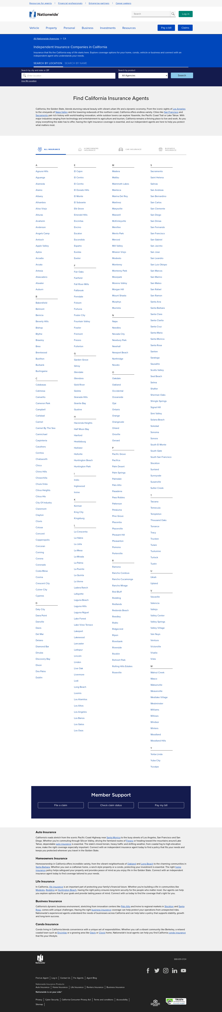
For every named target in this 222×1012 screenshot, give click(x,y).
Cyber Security (52, 999)
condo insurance (177, 932)
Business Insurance (116, 987)
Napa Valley (61, 112)
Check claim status (117, 806)
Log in (185, 14)
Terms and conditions (103, 999)
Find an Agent (42, 978)
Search (174, 75)
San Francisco (171, 112)
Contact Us (65, 978)
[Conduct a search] (150, 14)
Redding (50, 889)
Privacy (39, 999)
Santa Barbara (43, 867)
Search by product (125, 70)
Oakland (131, 863)
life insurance (56, 886)
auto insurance (63, 844)
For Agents (78, 978)
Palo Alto (125, 906)
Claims (185, 27)
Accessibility (122, 999)
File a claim (69, 806)
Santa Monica (113, 837)
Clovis (102, 932)
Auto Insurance (43, 987)
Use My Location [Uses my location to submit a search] (41, 81)
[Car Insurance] (131, 149)
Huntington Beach (67, 889)
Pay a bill (166, 27)
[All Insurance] (51, 149)
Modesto (40, 889)
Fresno (129, 840)
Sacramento (42, 115)
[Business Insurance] (171, 149)
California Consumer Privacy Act (76, 999)
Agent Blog (92, 978)
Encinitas (62, 932)
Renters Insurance (95, 987)
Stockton (169, 906)
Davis (93, 932)
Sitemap (39, 1004)
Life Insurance (77, 987)
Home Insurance (60, 987)
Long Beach (147, 863)
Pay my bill (169, 806)
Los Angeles (179, 108)
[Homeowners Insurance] (91, 149)
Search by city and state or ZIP (47, 70)
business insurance (101, 909)
